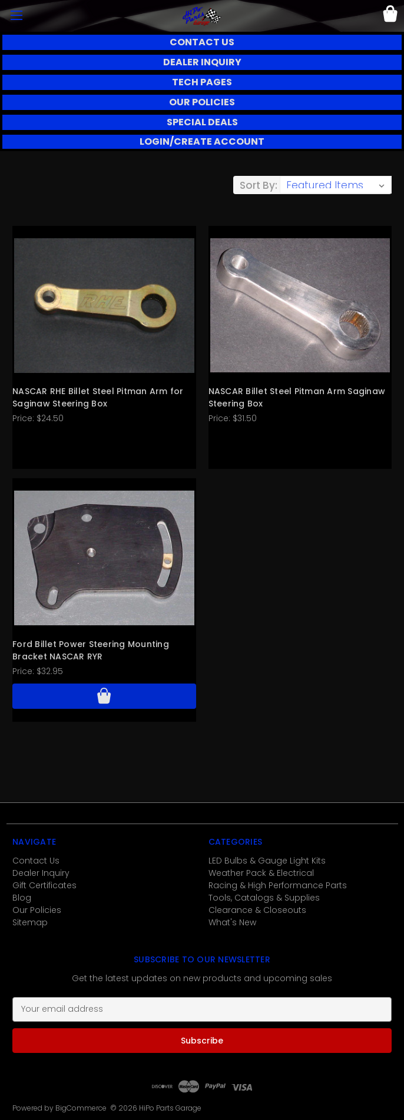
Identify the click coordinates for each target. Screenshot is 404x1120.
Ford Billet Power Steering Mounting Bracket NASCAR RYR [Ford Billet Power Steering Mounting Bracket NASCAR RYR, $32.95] (90, 650)
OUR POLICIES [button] (202, 102)
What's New (232, 922)
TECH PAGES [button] (202, 82)
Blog (21, 898)
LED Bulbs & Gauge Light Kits (267, 860)
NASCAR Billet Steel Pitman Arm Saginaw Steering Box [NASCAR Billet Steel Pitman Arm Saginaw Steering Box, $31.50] (297, 397)
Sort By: (258, 185)
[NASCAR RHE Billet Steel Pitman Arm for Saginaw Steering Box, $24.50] (104, 305)
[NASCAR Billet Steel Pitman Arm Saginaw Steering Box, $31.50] (300, 305)
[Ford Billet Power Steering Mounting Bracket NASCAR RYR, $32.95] (104, 557)
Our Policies (36, 910)
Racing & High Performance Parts (277, 885)
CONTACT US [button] (202, 42)
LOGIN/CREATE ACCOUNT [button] (202, 141)
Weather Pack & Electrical (261, 873)
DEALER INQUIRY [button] (202, 62)
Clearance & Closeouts (257, 910)
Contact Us (35, 860)
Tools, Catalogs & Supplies (264, 898)
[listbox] (336, 185)
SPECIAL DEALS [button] (202, 122)
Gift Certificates (44, 885)
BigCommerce (81, 1108)
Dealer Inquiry (40, 873)
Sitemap (30, 922)
